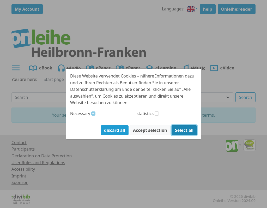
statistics (145, 113)
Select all (184, 130)
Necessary (80, 113)
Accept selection (150, 130)
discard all (114, 130)
